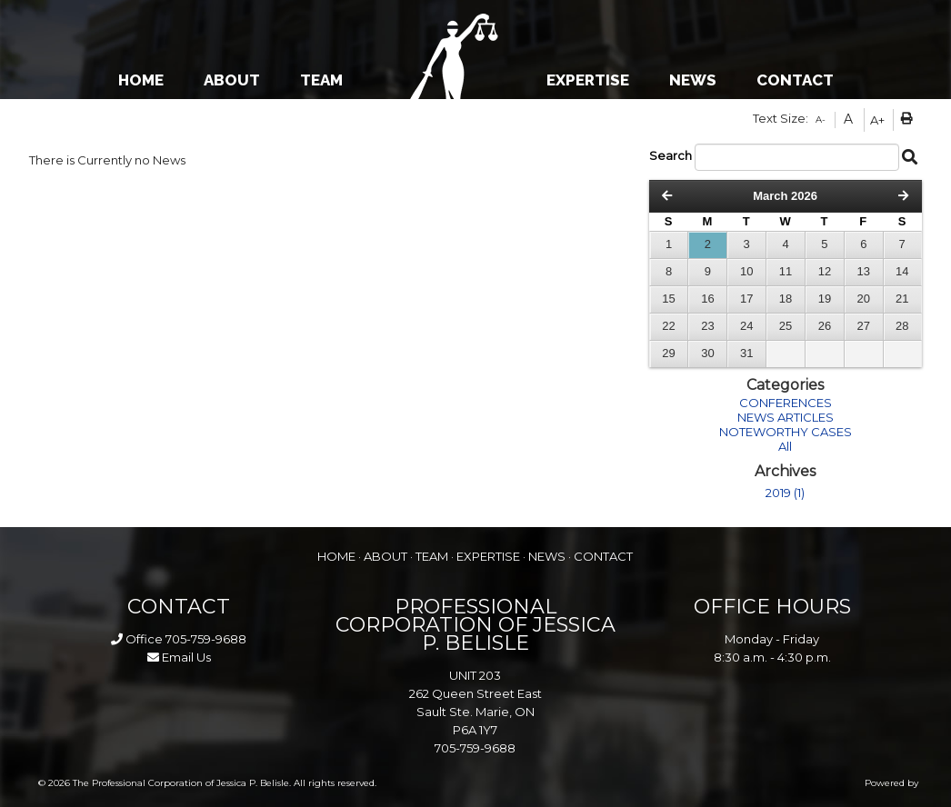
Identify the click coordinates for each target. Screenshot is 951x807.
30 (707, 353)
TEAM (321, 80)
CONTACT (795, 80)
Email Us (179, 657)
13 (863, 271)
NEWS (692, 80)
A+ (877, 120)
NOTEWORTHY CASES (785, 431)
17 (746, 298)
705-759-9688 (205, 639)
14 (902, 271)
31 (746, 353)
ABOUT (232, 80)
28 (902, 326)
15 (668, 298)
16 (707, 298)
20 (863, 298)
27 (863, 326)
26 (824, 326)
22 (668, 326)
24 (746, 326)
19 (824, 298)
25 (785, 326)
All (785, 446)
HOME (141, 80)
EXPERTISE (587, 80)
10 (746, 271)
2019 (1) (785, 492)
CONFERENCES (785, 402)
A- (821, 119)
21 (902, 298)
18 (785, 298)
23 (707, 326)
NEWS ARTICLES (785, 417)
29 (668, 353)
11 (785, 271)
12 (824, 271)
